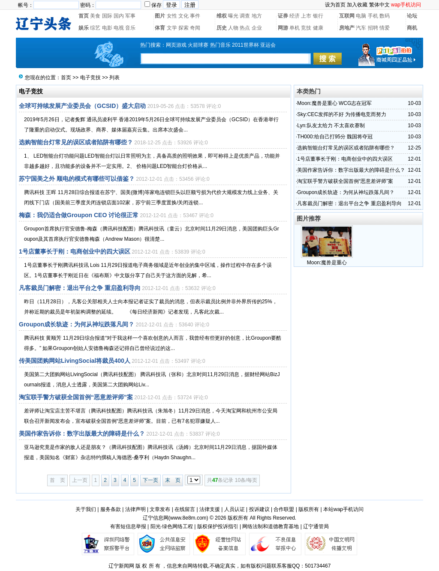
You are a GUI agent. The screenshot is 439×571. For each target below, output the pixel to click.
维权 (221, 16)
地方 (257, 16)
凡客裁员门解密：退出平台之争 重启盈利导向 (80, 287)
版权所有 (308, 509)
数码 (384, 16)
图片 (160, 16)
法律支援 (209, 509)
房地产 (347, 28)
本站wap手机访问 (343, 509)
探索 (183, 28)
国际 (107, 16)
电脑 (361, 16)
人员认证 (234, 509)
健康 (318, 28)
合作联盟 (284, 509)
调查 (245, 16)
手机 (373, 16)
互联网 (347, 16)
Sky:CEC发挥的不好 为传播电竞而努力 (341, 114)
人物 (233, 28)
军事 (130, 16)
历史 (221, 28)
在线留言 (184, 509)
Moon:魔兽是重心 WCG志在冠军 (334, 103)
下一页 (150, 480)
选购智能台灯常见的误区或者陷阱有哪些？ (76, 142)
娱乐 (83, 28)
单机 (294, 28)
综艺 (95, 28)
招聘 (373, 28)
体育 (160, 28)
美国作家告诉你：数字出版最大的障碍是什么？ (82, 433)
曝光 (233, 16)
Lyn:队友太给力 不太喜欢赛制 (331, 126)
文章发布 (160, 509)
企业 (257, 28)
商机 (412, 28)
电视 (119, 28)
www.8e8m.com (188, 518)
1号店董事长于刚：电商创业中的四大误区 (74, 251)
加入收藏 (357, 5)
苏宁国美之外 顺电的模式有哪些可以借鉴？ (77, 178)
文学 (172, 28)
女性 (172, 16)
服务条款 (110, 509)
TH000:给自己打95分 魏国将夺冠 (335, 137)
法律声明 (135, 509)
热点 (245, 28)
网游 (283, 28)
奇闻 (195, 28)
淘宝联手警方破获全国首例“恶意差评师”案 (76, 397)
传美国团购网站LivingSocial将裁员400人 (74, 360)
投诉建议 (259, 509)
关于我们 (85, 509)
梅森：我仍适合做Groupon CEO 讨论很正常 (78, 215)
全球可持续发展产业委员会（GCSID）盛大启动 (82, 105)
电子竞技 (90, 78)
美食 (95, 16)
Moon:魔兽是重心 (327, 263)
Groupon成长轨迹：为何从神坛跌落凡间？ (76, 324)
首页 (83, 16)
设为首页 (335, 5)
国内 (119, 16)
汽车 (361, 28)
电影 (107, 28)
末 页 (172, 480)
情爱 (384, 28)
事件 (195, 16)
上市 (306, 16)
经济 (294, 16)
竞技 (306, 28)
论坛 (412, 16)
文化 (183, 16)
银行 (318, 16)
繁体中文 (379, 5)
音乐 (130, 28)
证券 (283, 16)
